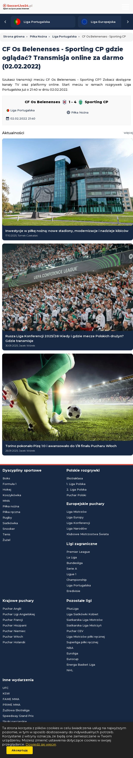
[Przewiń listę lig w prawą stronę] (127, 22)
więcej (128, 132)
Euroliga (72, 653)
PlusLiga (72, 608)
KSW (6, 693)
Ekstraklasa (74, 478)
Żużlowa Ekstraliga (16, 710)
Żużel (6, 540)
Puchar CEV (74, 631)
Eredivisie (73, 591)
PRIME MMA (11, 704)
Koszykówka (12, 495)
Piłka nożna (11, 506)
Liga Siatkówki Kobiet (82, 614)
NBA (69, 647)
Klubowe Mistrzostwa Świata (87, 534)
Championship (76, 579)
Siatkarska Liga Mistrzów (84, 619)
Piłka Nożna (77, 111)
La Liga (71, 557)
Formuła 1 (9, 484)
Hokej (7, 489)
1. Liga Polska (75, 484)
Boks (6, 478)
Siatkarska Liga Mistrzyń (84, 625)
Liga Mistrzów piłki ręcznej (85, 636)
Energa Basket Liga (80, 664)
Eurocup (72, 659)
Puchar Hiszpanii (14, 625)
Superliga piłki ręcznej (82, 642)
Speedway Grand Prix (18, 716)
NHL (69, 670)
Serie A (71, 568)
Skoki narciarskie (15, 721)
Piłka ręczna (11, 512)
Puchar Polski (76, 495)
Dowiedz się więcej (41, 744)
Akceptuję (20, 750)
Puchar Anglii (12, 608)
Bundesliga (74, 563)
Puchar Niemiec (14, 631)
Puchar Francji (13, 619)
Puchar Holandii (14, 642)
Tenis (6, 534)
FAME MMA (11, 699)
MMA (6, 500)
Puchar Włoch (13, 636)
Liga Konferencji (78, 523)
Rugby (7, 517)
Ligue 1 (71, 574)
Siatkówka (10, 523)
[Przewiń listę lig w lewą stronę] (5, 22)
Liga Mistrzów (76, 511)
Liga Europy (75, 517)
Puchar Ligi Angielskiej (19, 614)
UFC (5, 688)
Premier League (78, 551)
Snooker (9, 528)
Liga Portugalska (20, 110)
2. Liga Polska (76, 489)
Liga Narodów (76, 528)
